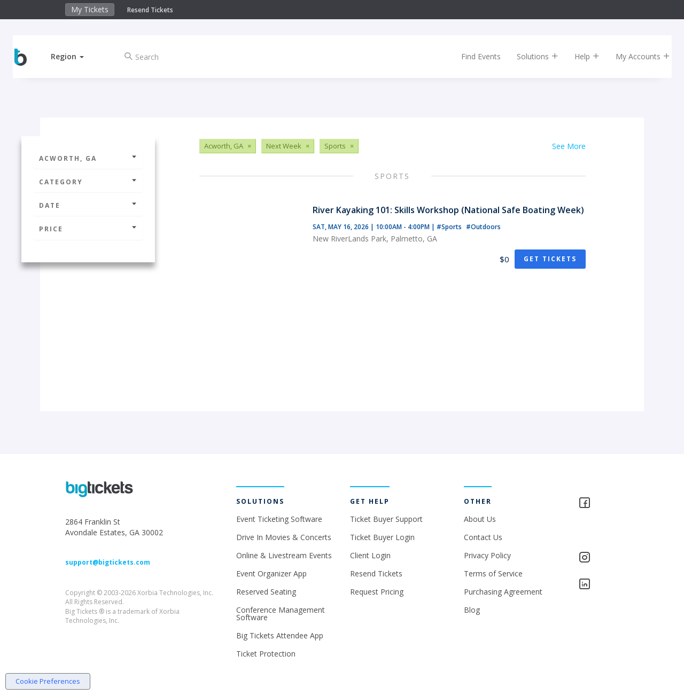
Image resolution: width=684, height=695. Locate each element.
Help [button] (578, 56)
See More (569, 146)
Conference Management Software (280, 613)
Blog (472, 610)
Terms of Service (493, 573)
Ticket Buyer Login (382, 537)
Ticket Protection (266, 654)
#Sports (450, 226)
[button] (76, 56)
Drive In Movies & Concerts (283, 537)
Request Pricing (376, 592)
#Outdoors (483, 226)
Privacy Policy (487, 555)
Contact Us (483, 537)
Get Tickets (550, 258)
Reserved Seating (266, 592)
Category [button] (88, 181)
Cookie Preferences (47, 681)
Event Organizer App (271, 573)
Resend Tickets (150, 9)
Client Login (370, 555)
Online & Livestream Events (284, 555)
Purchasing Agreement (503, 592)
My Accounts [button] (634, 56)
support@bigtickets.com (107, 562)
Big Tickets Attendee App (279, 635)
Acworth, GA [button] (88, 158)
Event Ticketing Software (279, 519)
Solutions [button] (529, 56)
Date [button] (88, 205)
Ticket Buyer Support (386, 519)
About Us (480, 519)
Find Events (472, 56)
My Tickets (89, 9)
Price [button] (88, 228)
